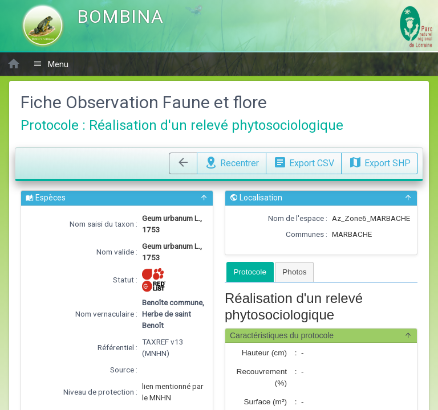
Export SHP (379, 162)
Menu (50, 64)
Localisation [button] (321, 198)
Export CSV (303, 162)
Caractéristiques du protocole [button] (321, 336)
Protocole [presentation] (250, 272)
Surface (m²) (265, 401)
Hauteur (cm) (264, 352)
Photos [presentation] (294, 272)
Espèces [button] (117, 198)
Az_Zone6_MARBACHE (371, 218)
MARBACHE (352, 234)
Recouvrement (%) (262, 377)
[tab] (250, 272)
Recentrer (231, 162)
